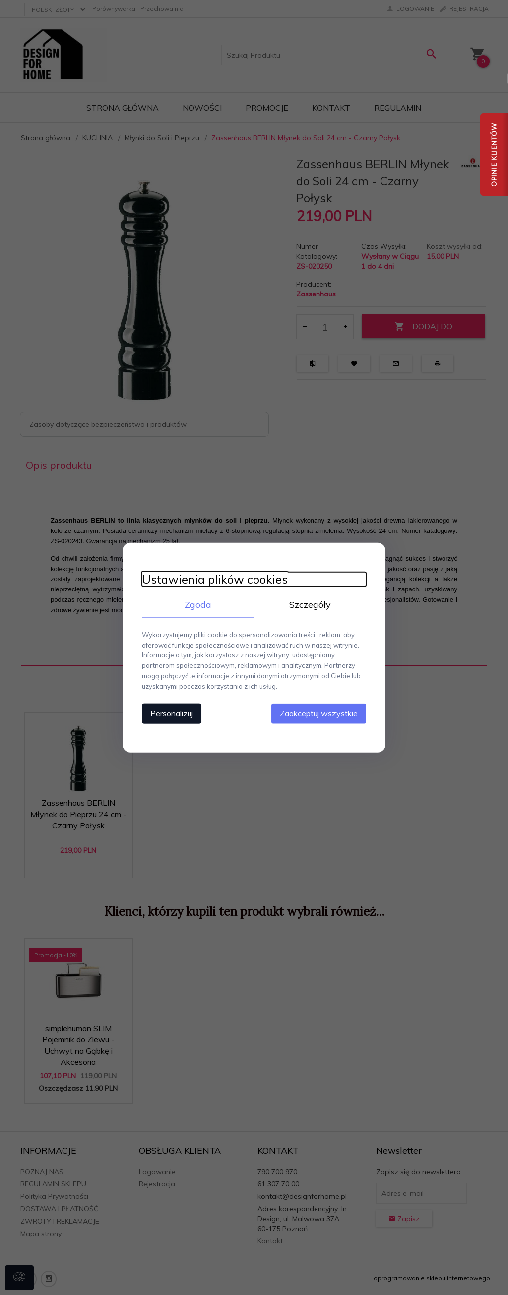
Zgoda (197, 604)
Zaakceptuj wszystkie (321, 713)
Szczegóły (311, 604)
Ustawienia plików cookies (213, 579)
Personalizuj (169, 713)
